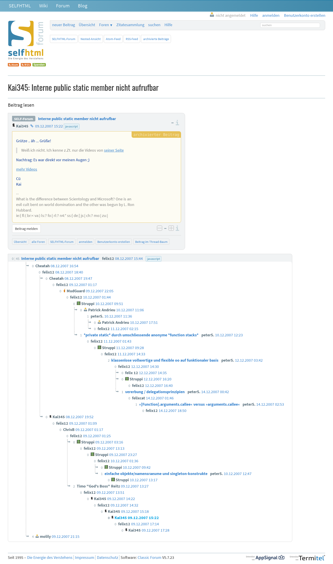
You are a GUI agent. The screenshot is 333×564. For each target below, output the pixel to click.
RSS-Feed (132, 39)
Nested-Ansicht (91, 39)
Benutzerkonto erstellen (113, 242)
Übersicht (87, 24)
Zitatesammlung (130, 24)
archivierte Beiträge (156, 39)
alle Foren (38, 242)
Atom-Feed (113, 39)
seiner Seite (114, 150)
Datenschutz (107, 557)
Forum (63, 5)
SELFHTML (20, 5)
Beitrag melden (26, 228)
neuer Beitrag (63, 24)
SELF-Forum (23, 119)
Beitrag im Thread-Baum (151, 242)
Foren (104, 24)
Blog (82, 5)
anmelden (85, 242)
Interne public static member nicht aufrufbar (77, 118)
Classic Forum (149, 557)
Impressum (84, 557)
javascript (71, 126)
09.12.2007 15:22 (49, 126)
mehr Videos (26, 169)
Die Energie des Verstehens (50, 557)
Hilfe (168, 24)
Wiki (43, 5)
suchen (154, 24)
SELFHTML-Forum (63, 39)
